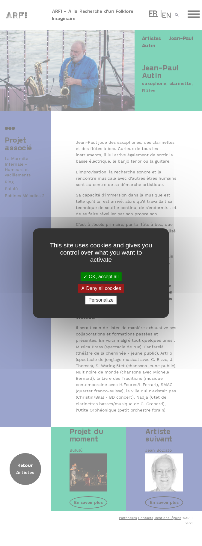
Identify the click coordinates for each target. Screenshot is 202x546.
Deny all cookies (101, 288)
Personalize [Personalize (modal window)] (101, 300)
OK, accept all (100, 276)
